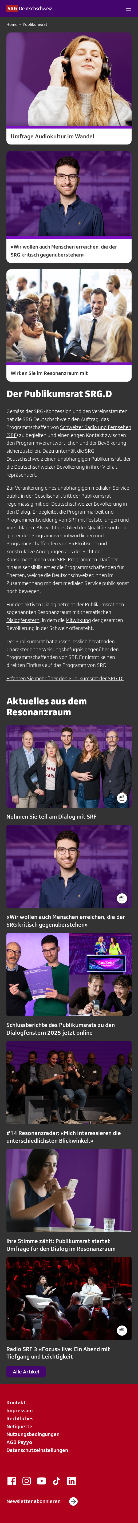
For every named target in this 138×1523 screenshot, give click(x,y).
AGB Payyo (19, 1442)
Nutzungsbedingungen (33, 1434)
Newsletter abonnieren (42, 1501)
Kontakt (16, 1402)
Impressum (19, 1410)
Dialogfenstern (23, 620)
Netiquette (19, 1426)
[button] (128, 8)
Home (11, 24)
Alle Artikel (26, 1372)
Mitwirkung (78, 620)
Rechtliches (19, 1418)
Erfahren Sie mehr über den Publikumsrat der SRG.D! (65, 678)
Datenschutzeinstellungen (37, 1450)
